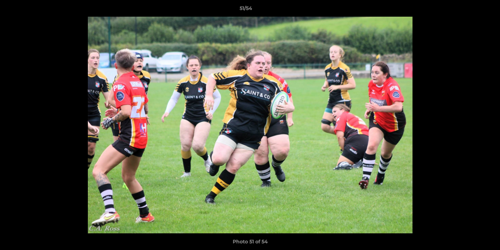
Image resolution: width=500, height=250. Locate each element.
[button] (471, 10)
